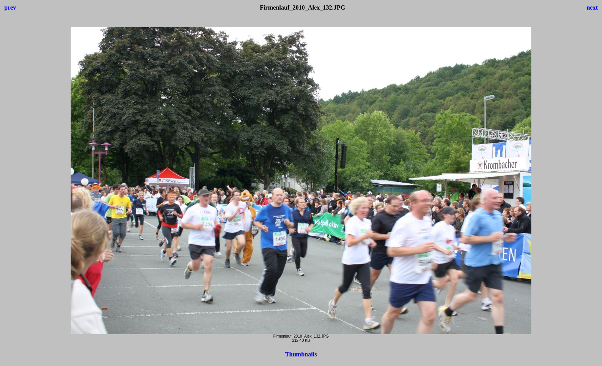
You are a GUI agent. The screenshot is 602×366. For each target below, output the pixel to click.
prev (10, 7)
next (592, 7)
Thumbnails (301, 354)
